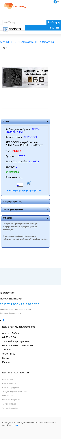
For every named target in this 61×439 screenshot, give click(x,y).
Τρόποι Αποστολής (10, 408)
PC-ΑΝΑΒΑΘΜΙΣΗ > (25, 42)
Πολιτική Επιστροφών (11, 400)
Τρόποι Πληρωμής (9, 404)
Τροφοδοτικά (46, 42)
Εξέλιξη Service (9, 383)
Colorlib (15, 425)
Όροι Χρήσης (7, 396)
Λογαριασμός (7, 379)
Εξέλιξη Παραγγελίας (10, 387)
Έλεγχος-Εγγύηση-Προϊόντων (14, 392)
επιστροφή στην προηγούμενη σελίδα (24, 190)
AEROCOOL (31, 137)
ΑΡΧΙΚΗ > (6, 42)
